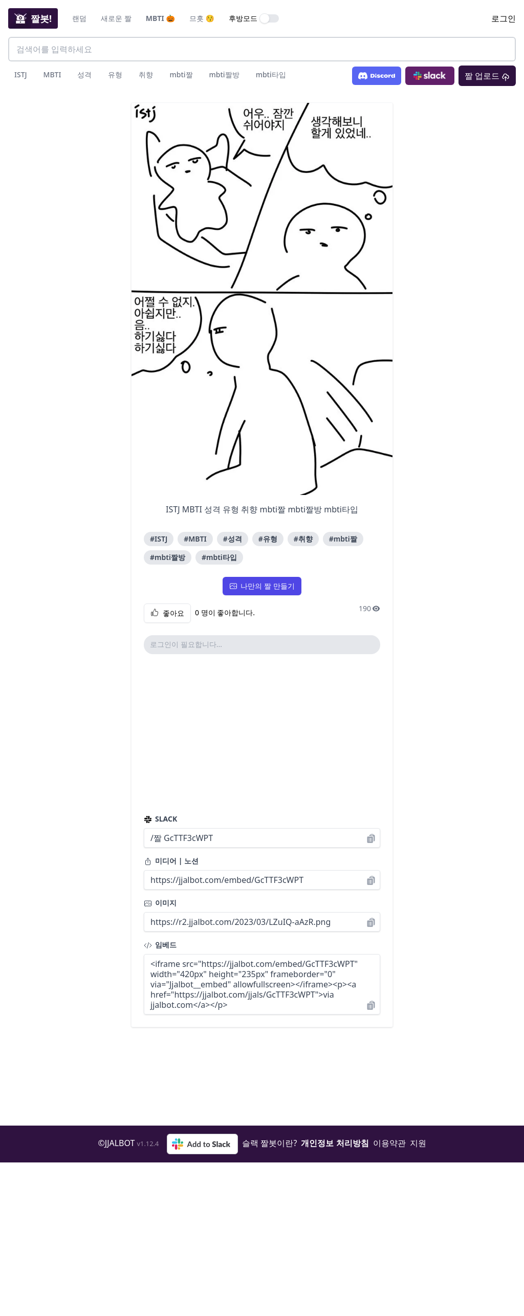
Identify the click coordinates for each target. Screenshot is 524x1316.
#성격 (232, 539)
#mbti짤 (343, 539)
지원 (418, 1143)
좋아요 (167, 613)
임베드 (160, 945)
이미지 (160, 903)
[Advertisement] (262, 734)
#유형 (267, 539)
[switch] (269, 18)
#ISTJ (158, 539)
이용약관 (389, 1143)
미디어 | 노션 (171, 861)
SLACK (160, 819)
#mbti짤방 (167, 557)
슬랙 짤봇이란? (269, 1143)
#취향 (303, 539)
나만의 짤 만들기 (261, 586)
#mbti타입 (219, 557)
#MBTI (195, 539)
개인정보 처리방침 (334, 1143)
